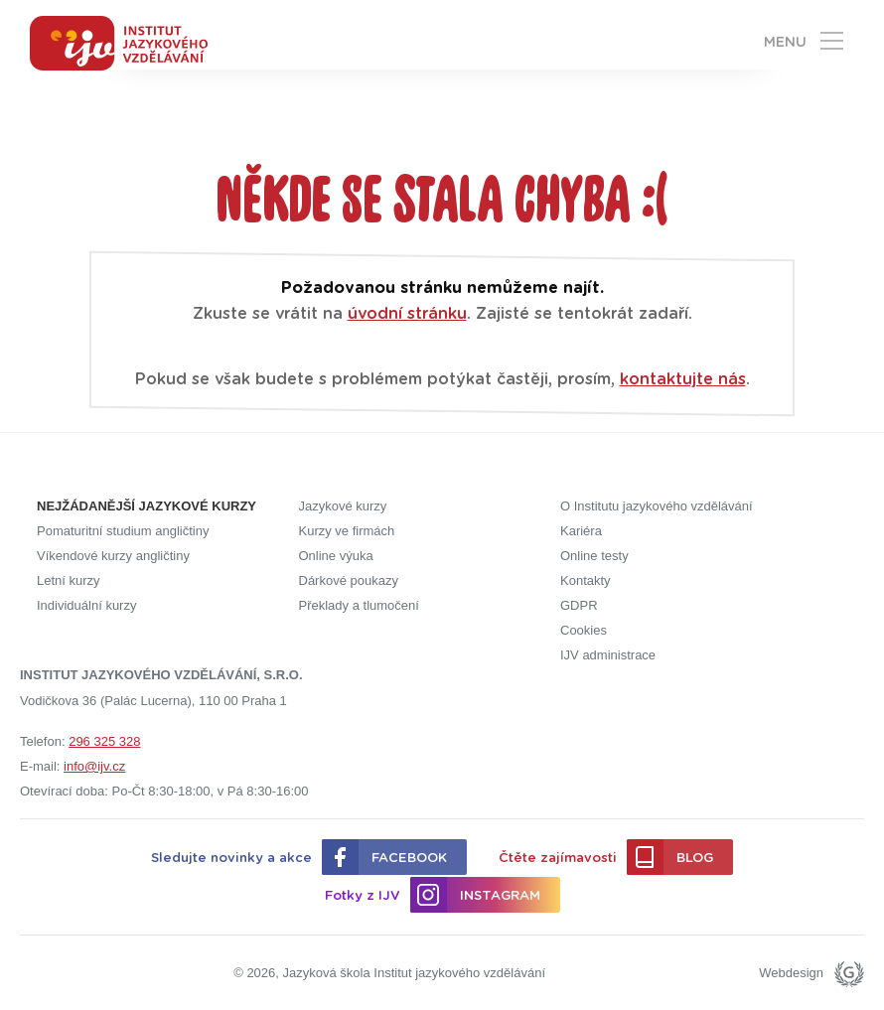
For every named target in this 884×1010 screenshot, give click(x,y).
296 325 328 (104, 741)
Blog (694, 858)
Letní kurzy (68, 580)
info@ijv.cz (94, 766)
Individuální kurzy (86, 605)
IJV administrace (608, 655)
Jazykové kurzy (343, 506)
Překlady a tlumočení (359, 605)
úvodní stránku (407, 314)
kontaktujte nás (683, 379)
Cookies (583, 630)
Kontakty (585, 580)
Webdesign (791, 972)
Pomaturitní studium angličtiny (123, 530)
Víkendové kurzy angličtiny (113, 555)
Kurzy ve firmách (347, 530)
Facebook (409, 858)
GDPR (579, 605)
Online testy (594, 555)
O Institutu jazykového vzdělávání (656, 506)
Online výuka (336, 555)
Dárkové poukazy (348, 580)
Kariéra (581, 530)
